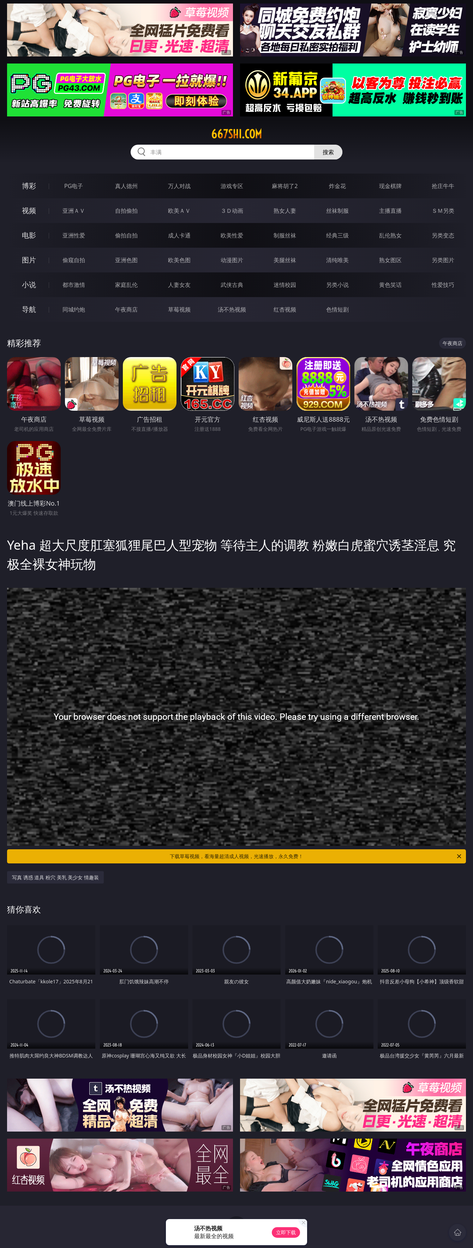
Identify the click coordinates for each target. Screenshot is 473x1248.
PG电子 (73, 186)
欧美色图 (179, 260)
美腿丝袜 (285, 260)
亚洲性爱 (73, 235)
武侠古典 (232, 285)
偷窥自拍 (73, 260)
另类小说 (337, 285)
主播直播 (390, 211)
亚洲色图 (126, 260)
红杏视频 (285, 309)
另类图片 (443, 260)
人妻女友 (179, 285)
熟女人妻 (285, 211)
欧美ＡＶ (179, 211)
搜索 (328, 152)
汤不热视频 (232, 309)
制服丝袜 (285, 235)
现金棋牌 (390, 186)
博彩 (29, 186)
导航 (29, 309)
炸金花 (337, 186)
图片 (29, 260)
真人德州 (126, 186)
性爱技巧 (443, 285)
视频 (29, 210)
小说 (29, 284)
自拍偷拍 (126, 211)
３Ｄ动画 (232, 211)
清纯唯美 (337, 260)
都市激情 (73, 285)
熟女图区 (390, 260)
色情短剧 (337, 309)
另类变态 (443, 235)
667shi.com (236, 134)
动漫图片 (232, 260)
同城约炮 (73, 309)
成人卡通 (179, 235)
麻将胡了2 (285, 186)
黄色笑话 (390, 285)
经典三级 (337, 235)
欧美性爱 (232, 235)
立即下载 (286, 1232)
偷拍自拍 (126, 235)
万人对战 (179, 186)
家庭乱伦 (126, 285)
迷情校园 (285, 285)
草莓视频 (179, 309)
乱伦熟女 (390, 235)
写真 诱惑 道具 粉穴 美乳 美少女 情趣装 (55, 877)
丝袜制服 (337, 211)
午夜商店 (126, 309)
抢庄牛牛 (443, 186)
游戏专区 (232, 186)
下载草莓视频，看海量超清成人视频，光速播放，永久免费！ (316, 856)
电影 (29, 235)
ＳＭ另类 (443, 211)
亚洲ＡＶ (73, 211)
